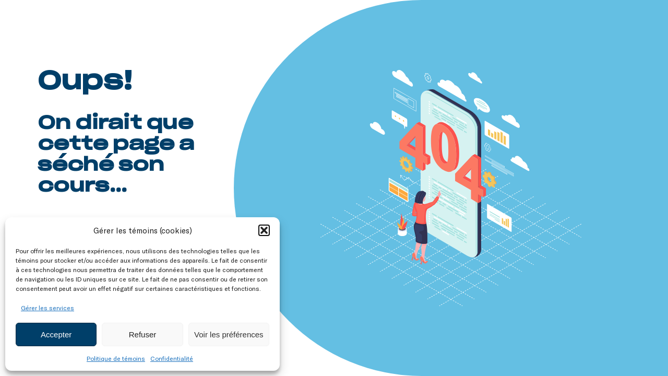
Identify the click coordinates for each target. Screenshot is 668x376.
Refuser (143, 334)
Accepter (56, 334)
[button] (264, 230)
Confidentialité (171, 358)
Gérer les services (47, 307)
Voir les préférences (229, 334)
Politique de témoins (116, 358)
